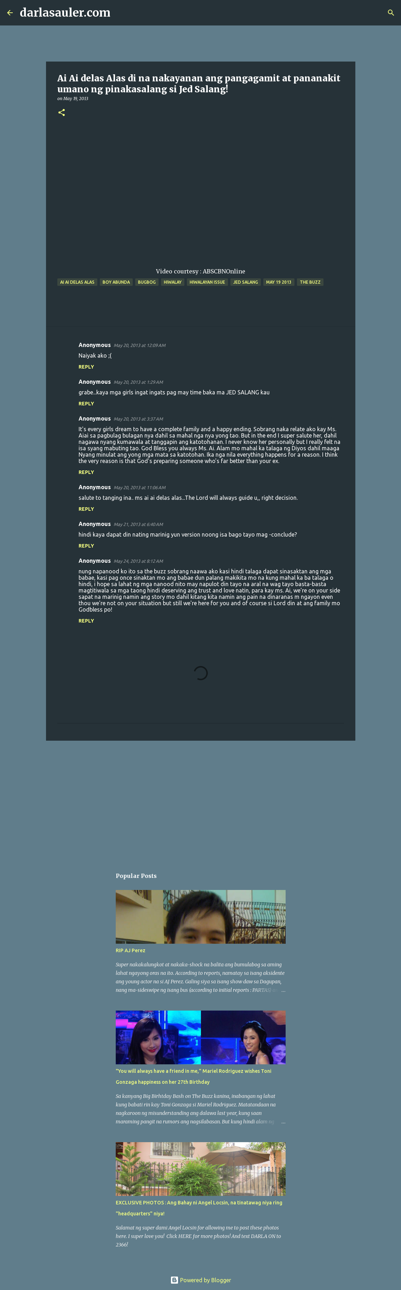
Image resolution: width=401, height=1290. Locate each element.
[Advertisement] (200, 800)
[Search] (120, 12)
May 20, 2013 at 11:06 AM (139, 487)
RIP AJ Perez (130, 950)
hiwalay (173, 282)
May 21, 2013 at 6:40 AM (138, 524)
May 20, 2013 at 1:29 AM (138, 382)
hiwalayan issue (207, 282)
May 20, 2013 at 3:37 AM (138, 418)
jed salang (245, 282)
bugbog (147, 282)
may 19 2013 (279, 282)
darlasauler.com (65, 13)
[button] (61, 113)
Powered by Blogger (200, 1280)
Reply (86, 367)
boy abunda (116, 282)
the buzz (310, 282)
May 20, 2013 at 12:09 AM (139, 345)
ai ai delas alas (77, 282)
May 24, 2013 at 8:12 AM (138, 561)
